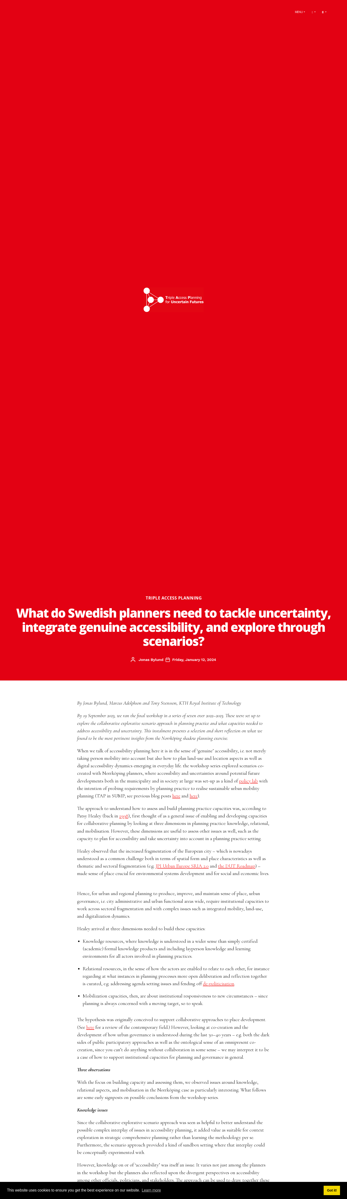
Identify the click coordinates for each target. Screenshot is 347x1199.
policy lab (248, 781)
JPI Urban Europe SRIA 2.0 (182, 866)
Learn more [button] (151, 1190)
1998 (123, 816)
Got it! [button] (332, 1190)
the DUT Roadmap (236, 866)
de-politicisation (218, 984)
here (176, 796)
